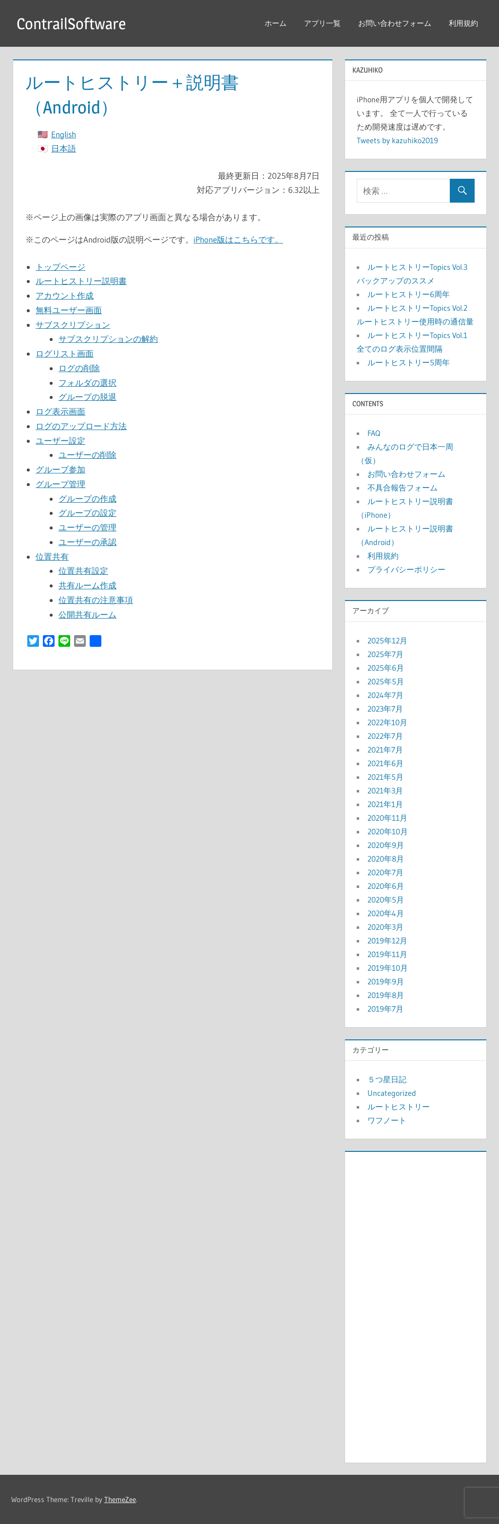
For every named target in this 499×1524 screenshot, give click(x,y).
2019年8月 (385, 995)
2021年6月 (385, 763)
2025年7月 (385, 654)
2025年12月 (387, 640)
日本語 (63, 148)
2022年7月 (385, 736)
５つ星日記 (386, 1079)
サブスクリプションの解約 (108, 339)
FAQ (373, 433)
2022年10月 (387, 722)
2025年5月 (385, 681)
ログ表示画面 (60, 411)
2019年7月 (385, 1009)
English (63, 134)
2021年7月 (385, 749)
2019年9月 (385, 981)
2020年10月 (387, 831)
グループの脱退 (87, 397)
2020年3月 (385, 927)
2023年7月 (385, 709)
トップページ (60, 267)
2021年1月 (385, 804)
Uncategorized (391, 1093)
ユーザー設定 (60, 440)
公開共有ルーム (87, 614)
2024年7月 (385, 695)
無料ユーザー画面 (69, 310)
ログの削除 (79, 368)
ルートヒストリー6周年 (408, 294)
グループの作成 (87, 498)
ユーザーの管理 (87, 527)
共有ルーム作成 (87, 585)
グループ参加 (60, 469)
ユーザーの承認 (87, 542)
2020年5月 (385, 899)
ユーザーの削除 (87, 455)
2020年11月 (387, 818)
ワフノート (386, 1120)
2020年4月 (385, 913)
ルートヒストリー (398, 1106)
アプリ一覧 (322, 23)
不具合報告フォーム (402, 487)
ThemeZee (120, 1499)
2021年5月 (385, 777)
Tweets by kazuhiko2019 (397, 140)
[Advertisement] (416, 1305)
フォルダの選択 (87, 382)
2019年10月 (387, 968)
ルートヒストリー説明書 (81, 281)
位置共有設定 (83, 570)
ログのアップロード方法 (81, 426)
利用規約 (463, 23)
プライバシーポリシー (406, 569)
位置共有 (52, 556)
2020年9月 (385, 845)
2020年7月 (385, 872)
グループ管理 (60, 484)
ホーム (276, 23)
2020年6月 (385, 886)
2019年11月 (387, 954)
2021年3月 (385, 790)
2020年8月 (385, 859)
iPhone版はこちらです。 (238, 239)
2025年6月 (385, 668)
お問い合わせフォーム (394, 23)
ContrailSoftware (71, 23)
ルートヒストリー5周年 (408, 362)
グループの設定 (87, 513)
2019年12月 (387, 940)
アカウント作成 (65, 295)
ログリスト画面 (65, 353)
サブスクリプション (73, 325)
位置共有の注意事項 (95, 600)
